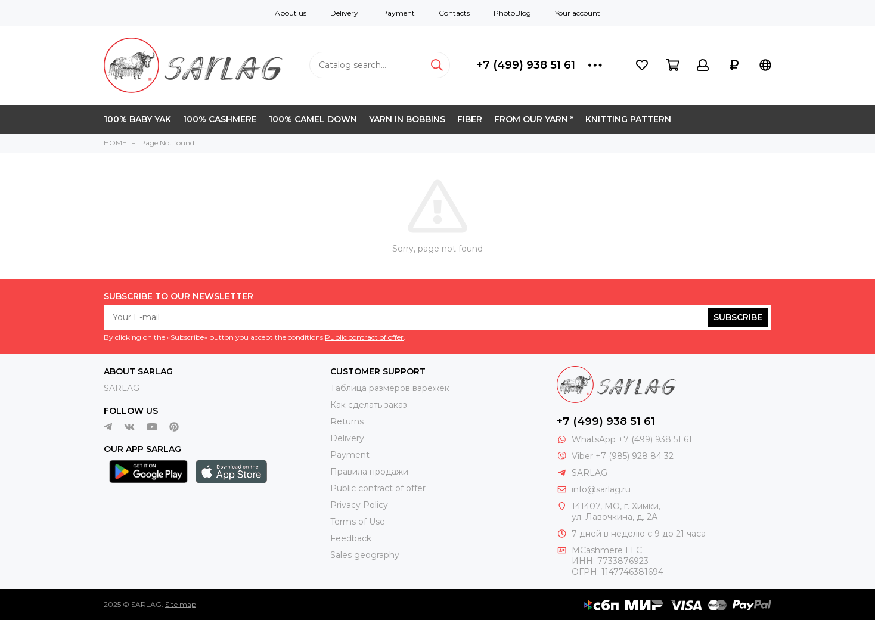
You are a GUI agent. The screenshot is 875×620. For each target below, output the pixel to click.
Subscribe (737, 317)
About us (290, 12)
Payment (398, 12)
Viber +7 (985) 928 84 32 (623, 456)
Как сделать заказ (368, 404)
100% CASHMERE (220, 119)
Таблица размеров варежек (389, 388)
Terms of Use (357, 521)
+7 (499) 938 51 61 (526, 65)
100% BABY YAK (137, 119)
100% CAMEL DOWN (313, 119)
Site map (180, 604)
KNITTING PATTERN (628, 119)
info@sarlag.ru (601, 489)
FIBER (469, 119)
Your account (577, 12)
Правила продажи (369, 471)
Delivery (344, 12)
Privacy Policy (359, 505)
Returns (347, 421)
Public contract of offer (364, 337)
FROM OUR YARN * (533, 119)
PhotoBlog (512, 12)
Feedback (350, 538)
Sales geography (364, 555)
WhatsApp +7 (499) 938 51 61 (632, 439)
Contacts (454, 12)
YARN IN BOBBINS (407, 119)
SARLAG (121, 388)
